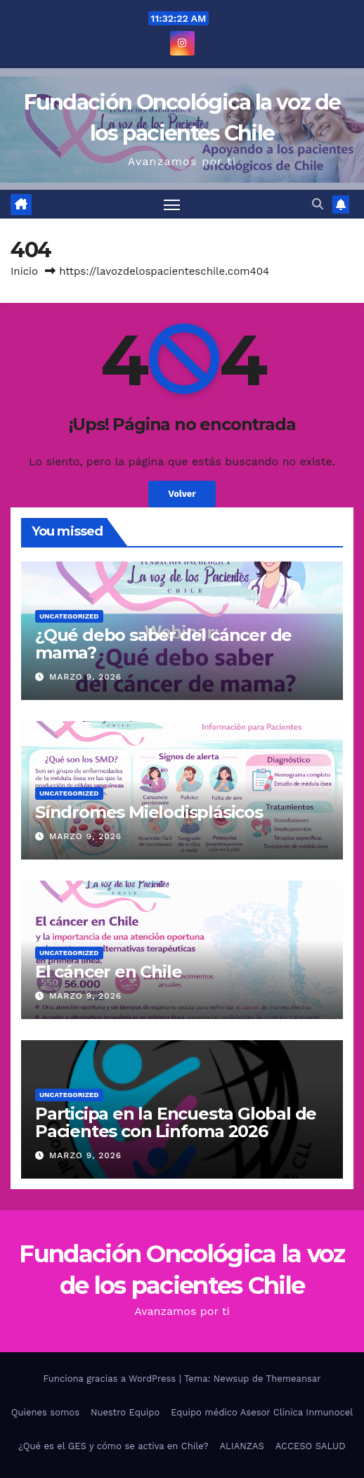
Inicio (24, 271)
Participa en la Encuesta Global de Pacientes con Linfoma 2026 (175, 1122)
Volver (182, 493)
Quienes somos (45, 1412)
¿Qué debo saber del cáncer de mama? (163, 644)
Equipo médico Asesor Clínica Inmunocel (262, 1412)
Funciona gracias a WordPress (110, 1378)
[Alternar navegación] (172, 204)
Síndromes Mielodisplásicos (149, 812)
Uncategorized (69, 616)
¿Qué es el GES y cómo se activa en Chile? (113, 1446)
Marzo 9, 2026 (85, 677)
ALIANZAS (241, 1446)
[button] (317, 204)
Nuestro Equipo (125, 1412)
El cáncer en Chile (108, 971)
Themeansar (293, 1378)
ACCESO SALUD (310, 1446)
